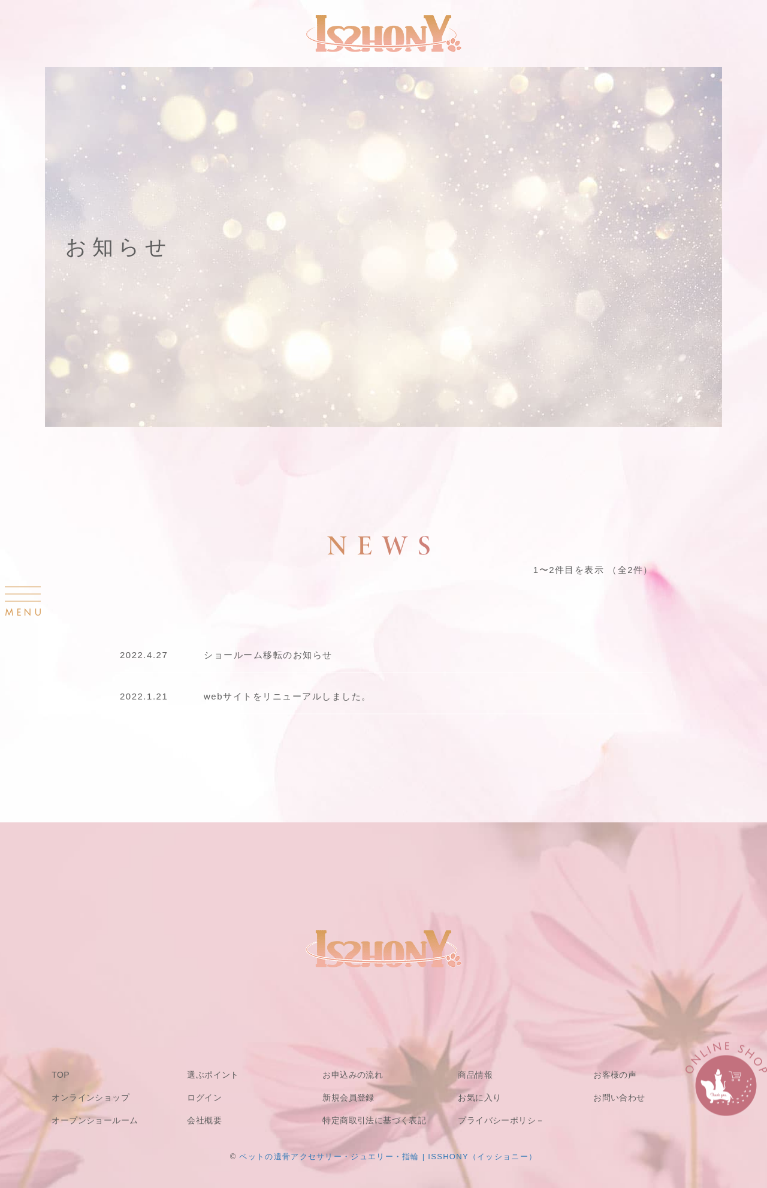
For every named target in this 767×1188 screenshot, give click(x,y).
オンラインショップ (90, 1097)
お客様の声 (614, 1075)
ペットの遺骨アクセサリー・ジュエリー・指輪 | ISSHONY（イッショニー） (388, 1156)
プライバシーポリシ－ (501, 1120)
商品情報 (475, 1075)
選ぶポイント (213, 1075)
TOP (61, 1075)
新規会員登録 (348, 1097)
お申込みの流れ (352, 1075)
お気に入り (479, 1097)
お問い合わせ (619, 1097)
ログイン (204, 1097)
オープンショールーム (95, 1120)
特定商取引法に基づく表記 (374, 1120)
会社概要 (204, 1120)
